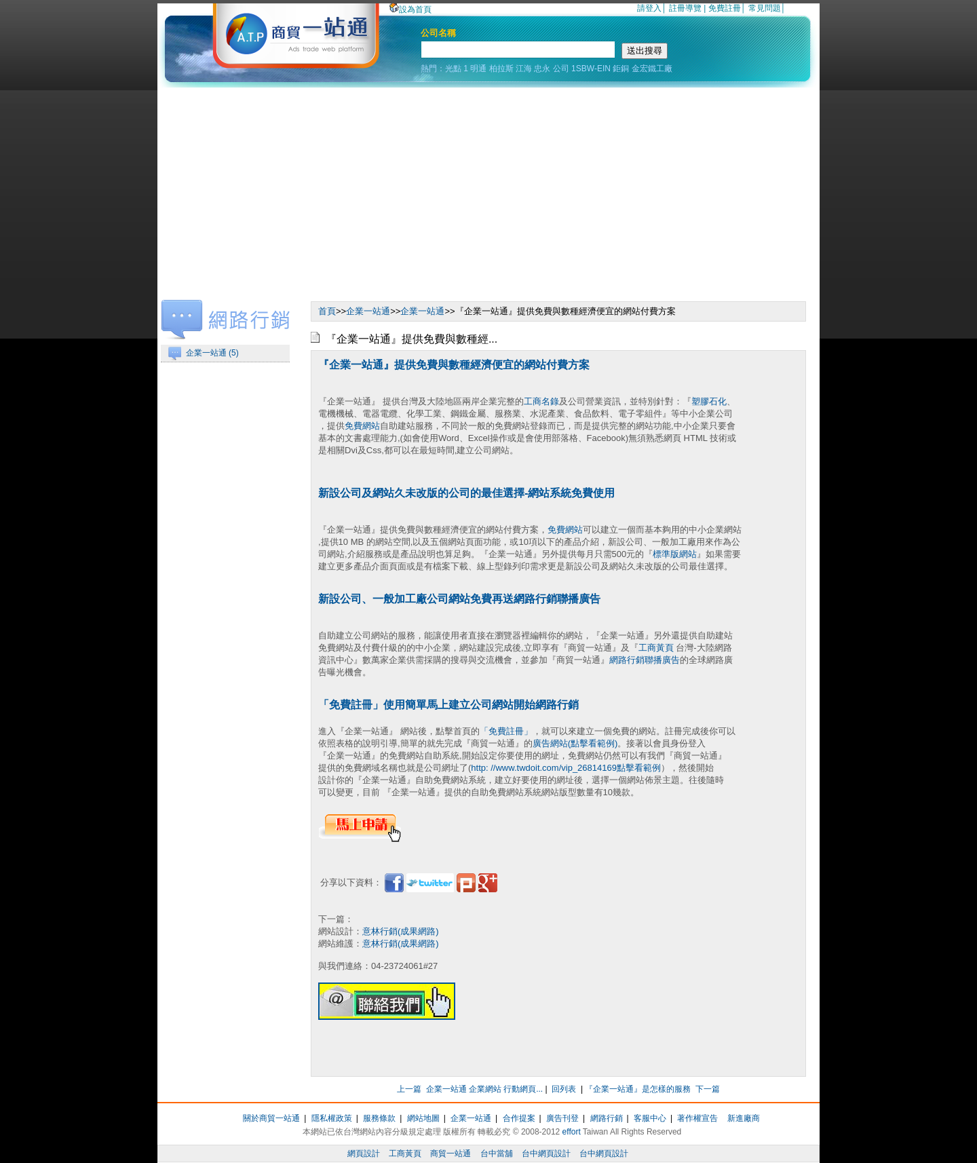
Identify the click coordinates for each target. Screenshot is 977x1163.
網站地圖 (423, 1118)
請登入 (649, 8)
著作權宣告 (697, 1118)
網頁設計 (363, 1153)
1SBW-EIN (591, 68)
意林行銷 (380, 931)
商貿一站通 (450, 1153)
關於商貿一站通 (271, 1118)
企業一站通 (368, 311)
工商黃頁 (656, 648)
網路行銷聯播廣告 (644, 660)
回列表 (564, 1089)
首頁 (327, 311)
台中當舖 (496, 1153)
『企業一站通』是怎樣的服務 (638, 1089)
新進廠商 (743, 1118)
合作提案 (519, 1118)
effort (571, 1132)
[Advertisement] (488, 189)
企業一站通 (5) (212, 353)
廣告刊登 (562, 1118)
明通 (478, 68)
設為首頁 (410, 9)
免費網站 (362, 426)
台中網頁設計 (546, 1153)
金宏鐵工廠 (652, 68)
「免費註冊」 (506, 731)
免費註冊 (724, 8)
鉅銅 (621, 68)
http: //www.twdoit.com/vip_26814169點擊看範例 (566, 768)
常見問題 (764, 8)
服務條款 (379, 1118)
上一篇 (409, 1089)
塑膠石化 (709, 401)
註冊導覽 (685, 8)
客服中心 (650, 1118)
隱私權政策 (331, 1118)
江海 (524, 68)
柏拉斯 (501, 68)
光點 (453, 68)
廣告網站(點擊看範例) (575, 743)
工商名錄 (541, 401)
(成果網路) (418, 931)
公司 (561, 68)
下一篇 (707, 1089)
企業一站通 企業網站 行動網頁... (484, 1089)
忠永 (542, 68)
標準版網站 (675, 554)
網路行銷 (606, 1118)
